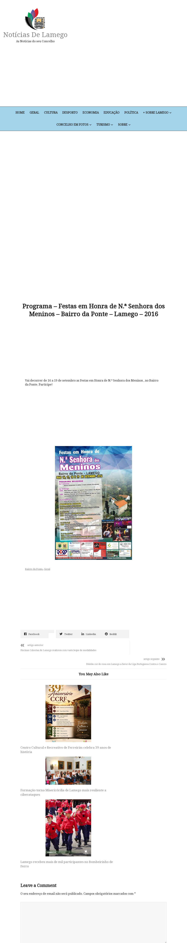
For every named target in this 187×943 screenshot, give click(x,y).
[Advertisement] (122, 74)
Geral (34, 113)
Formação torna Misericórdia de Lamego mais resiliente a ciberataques (92, 670)
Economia (91, 113)
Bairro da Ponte (34, 526)
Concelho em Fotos (72, 125)
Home (19, 113)
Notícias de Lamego (36, 34)
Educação (112, 113)
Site (23, 842)
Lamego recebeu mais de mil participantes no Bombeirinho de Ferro (141, 699)
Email (25, 818)
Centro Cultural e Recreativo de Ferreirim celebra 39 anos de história (42, 699)
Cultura (50, 113)
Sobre (123, 125)
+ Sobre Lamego (156, 113)
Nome (25, 794)
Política (132, 113)
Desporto (70, 113)
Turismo (103, 125)
